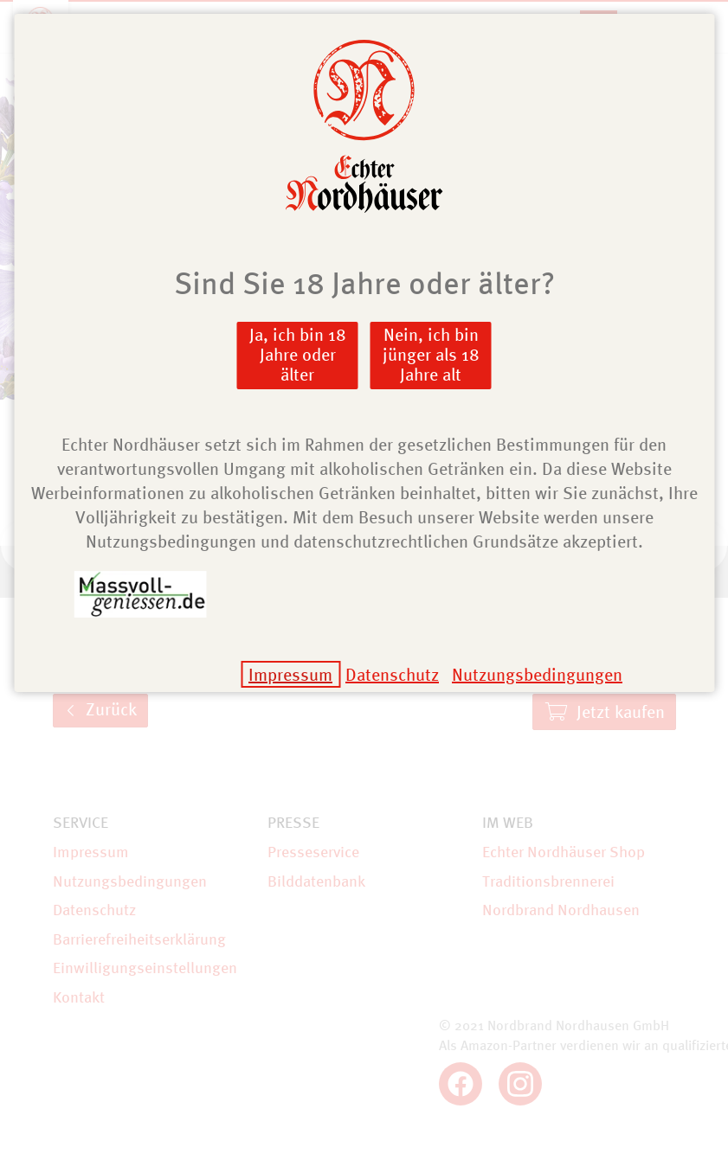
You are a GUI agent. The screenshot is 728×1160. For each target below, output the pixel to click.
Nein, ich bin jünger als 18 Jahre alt (431, 354)
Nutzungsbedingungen (537, 674)
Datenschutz (392, 674)
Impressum (290, 674)
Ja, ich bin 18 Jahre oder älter (297, 354)
